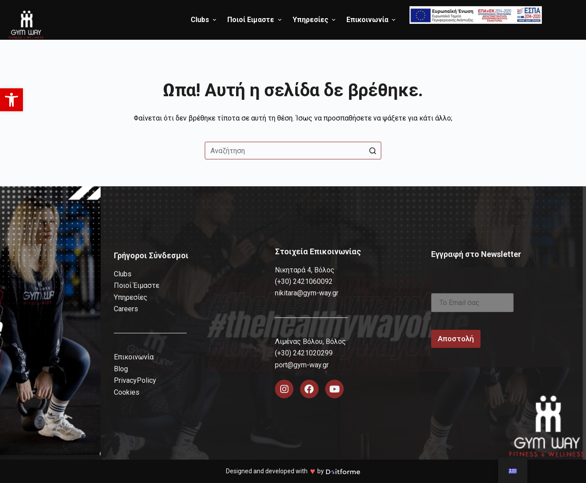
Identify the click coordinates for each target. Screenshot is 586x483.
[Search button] (372, 150)
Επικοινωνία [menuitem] (372, 19)
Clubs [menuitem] (204, 19)
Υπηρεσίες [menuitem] (315, 19)
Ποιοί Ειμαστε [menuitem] (255, 19)
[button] (11, 99)
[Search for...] (293, 150)
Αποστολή (456, 338)
